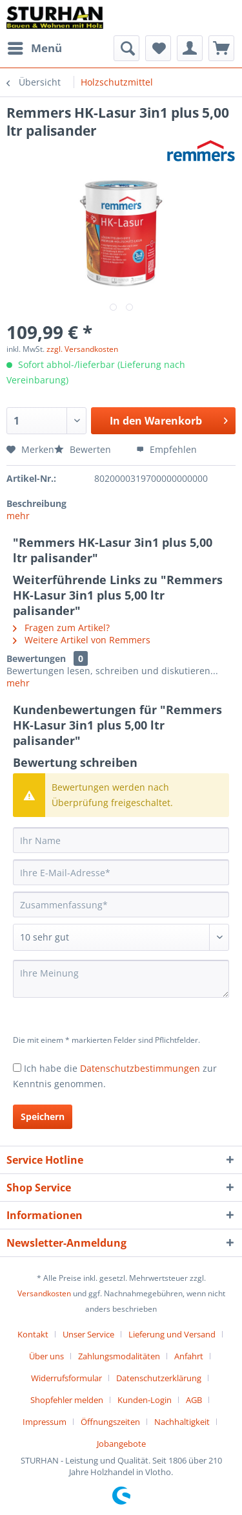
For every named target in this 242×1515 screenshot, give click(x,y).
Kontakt (32, 1334)
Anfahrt (188, 1356)
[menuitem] (34, 48)
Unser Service (88, 1334)
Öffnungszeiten (110, 1422)
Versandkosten (44, 1293)
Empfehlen (166, 449)
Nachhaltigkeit (182, 1422)
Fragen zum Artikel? (61, 627)
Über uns (46, 1356)
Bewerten (84, 449)
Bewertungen (36, 658)
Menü (35, 46)
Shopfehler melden (66, 1400)
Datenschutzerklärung (158, 1378)
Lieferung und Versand (172, 1334)
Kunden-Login (144, 1400)
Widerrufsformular (66, 1378)
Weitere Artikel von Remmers (81, 640)
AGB (194, 1400)
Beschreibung (36, 503)
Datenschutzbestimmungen (140, 1068)
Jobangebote (121, 1443)
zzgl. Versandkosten (82, 349)
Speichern (43, 1116)
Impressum (44, 1422)
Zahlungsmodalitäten (119, 1356)
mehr (18, 516)
